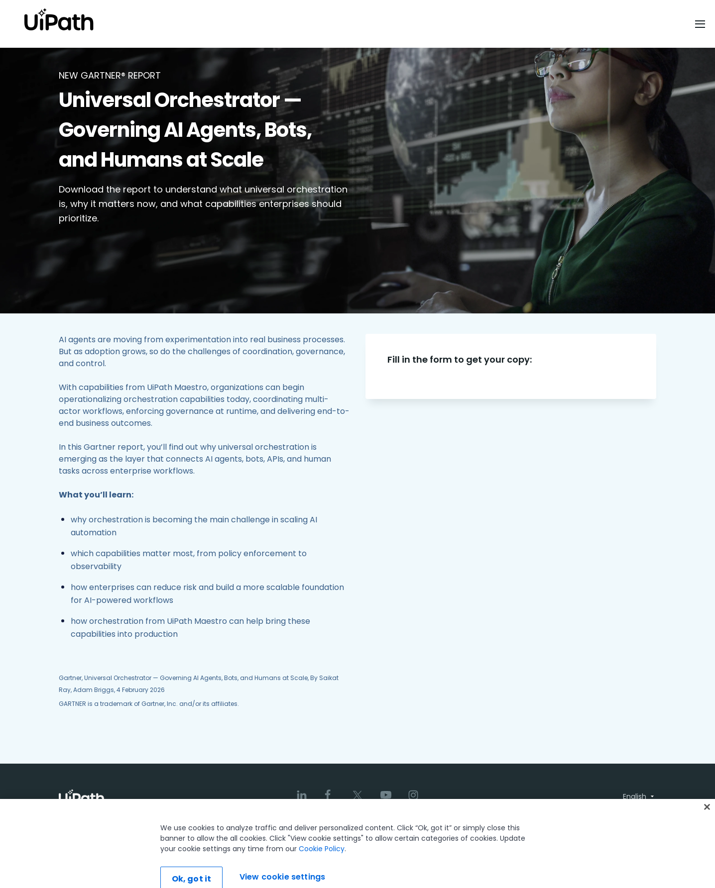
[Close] (707, 825)
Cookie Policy (322, 867)
